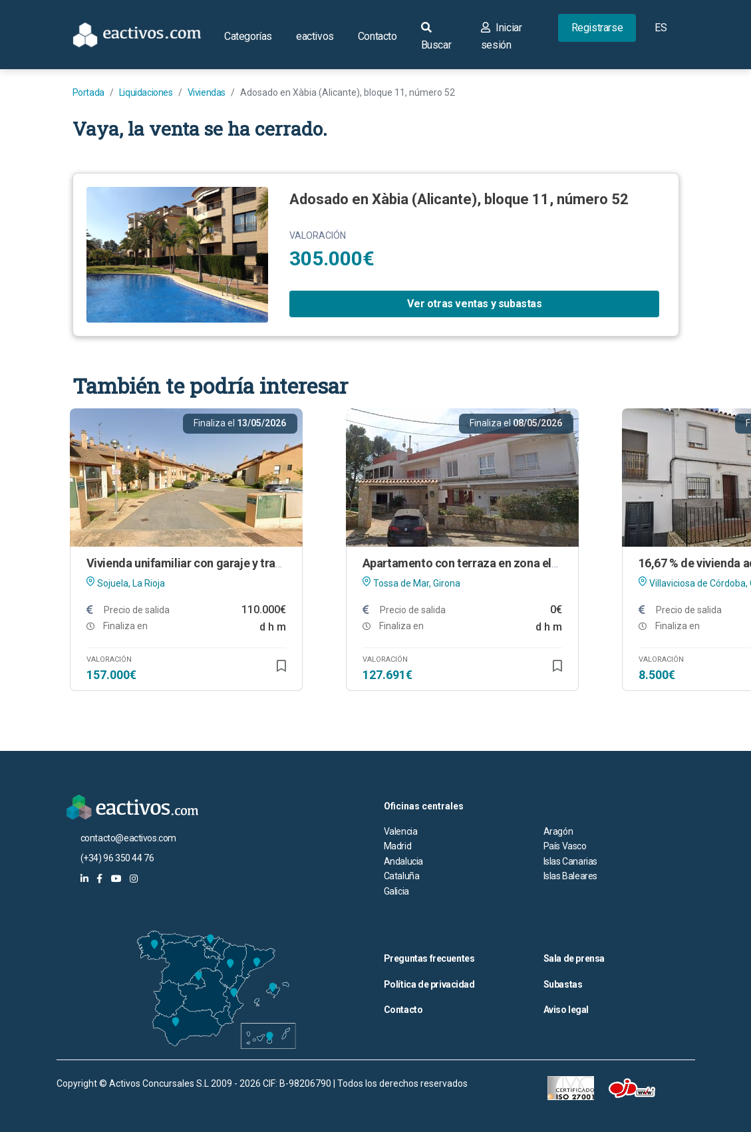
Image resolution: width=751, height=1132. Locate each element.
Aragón (558, 831)
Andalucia (403, 861)
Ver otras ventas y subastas (474, 303)
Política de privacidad (429, 984)
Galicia (396, 891)
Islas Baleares (570, 876)
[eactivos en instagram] (134, 878)
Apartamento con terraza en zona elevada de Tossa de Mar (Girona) (541, 563)
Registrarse (597, 27)
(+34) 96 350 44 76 (117, 858)
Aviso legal (566, 1009)
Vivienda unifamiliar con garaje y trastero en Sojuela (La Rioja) (250, 563)
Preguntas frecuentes (429, 958)
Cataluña (402, 876)
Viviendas (206, 92)
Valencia (401, 831)
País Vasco (565, 846)
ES (661, 27)
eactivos (315, 36)
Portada (88, 92)
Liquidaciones (146, 92)
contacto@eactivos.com (128, 838)
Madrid (398, 846)
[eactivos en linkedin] (84, 878)
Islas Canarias (570, 861)
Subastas (563, 984)
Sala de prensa (574, 958)
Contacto (377, 36)
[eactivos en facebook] (99, 878)
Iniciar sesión (501, 36)
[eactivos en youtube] (116, 878)
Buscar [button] (436, 36)
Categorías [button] (248, 36)
